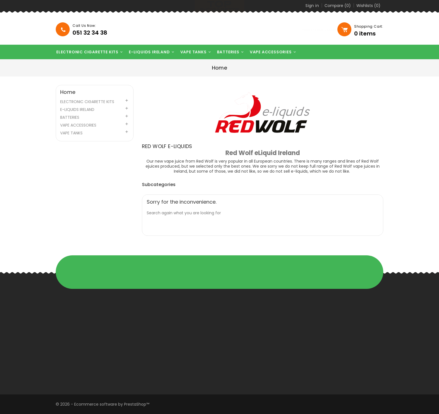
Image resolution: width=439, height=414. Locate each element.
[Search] (301, 29)
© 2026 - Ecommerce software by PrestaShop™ (102, 404)
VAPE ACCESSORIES (270, 52)
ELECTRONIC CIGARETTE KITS (86, 52)
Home (68, 92)
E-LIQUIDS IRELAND (148, 52)
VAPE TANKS (192, 52)
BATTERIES (227, 52)
